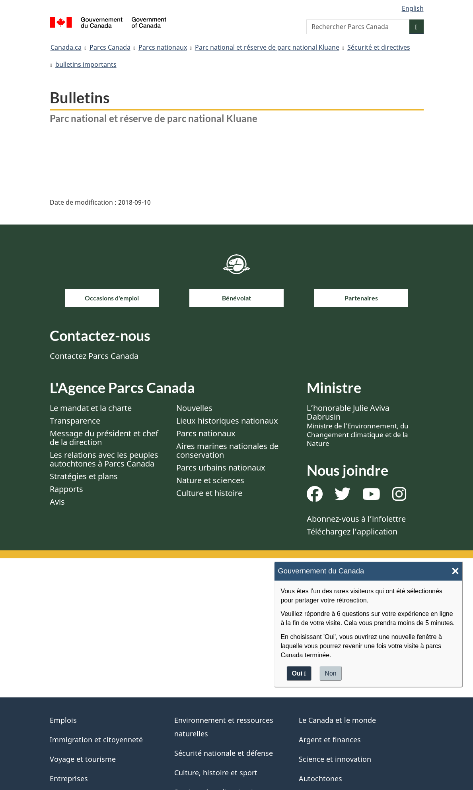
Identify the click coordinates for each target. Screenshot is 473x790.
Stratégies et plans (84, 476)
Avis (57, 501)
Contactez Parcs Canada (94, 355)
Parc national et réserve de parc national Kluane (267, 47)
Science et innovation (335, 759)
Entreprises (69, 778)
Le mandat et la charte (91, 408)
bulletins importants (86, 64)
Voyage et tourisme (83, 759)
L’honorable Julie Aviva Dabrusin (358, 425)
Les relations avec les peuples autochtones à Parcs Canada (104, 459)
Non (330, 673)
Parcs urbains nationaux (220, 467)
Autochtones (320, 778)
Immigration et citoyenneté (96, 739)
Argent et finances (330, 739)
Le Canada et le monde (337, 720)
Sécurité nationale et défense (223, 753)
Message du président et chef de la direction (104, 437)
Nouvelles (194, 408)
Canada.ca (66, 47)
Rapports (66, 489)
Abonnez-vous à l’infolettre (356, 518)
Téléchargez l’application (352, 531)
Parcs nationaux (162, 47)
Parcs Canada (110, 47)
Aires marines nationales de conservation (227, 450)
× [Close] (455, 571)
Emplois (63, 720)
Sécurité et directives (378, 47)
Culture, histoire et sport (215, 772)
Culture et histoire (209, 493)
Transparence (75, 420)
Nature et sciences (210, 480)
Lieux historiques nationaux (227, 420)
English (413, 8)
